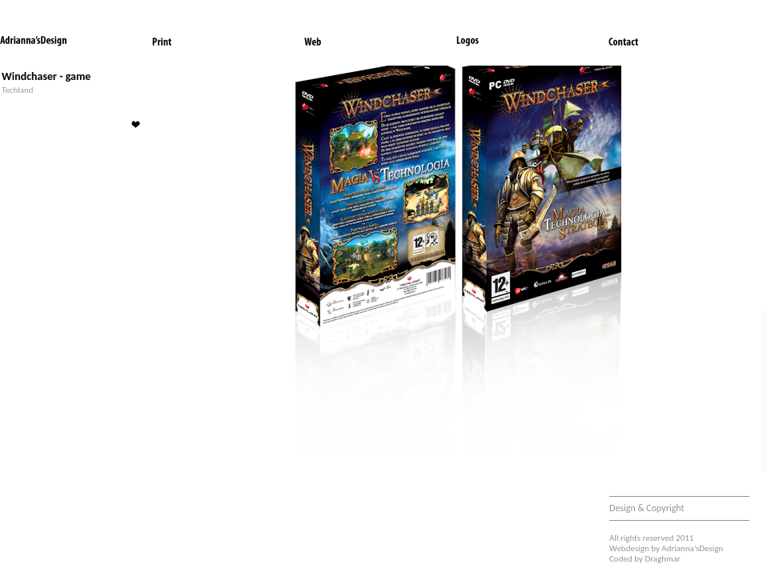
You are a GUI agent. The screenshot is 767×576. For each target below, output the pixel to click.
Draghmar (663, 559)
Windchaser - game (46, 76)
